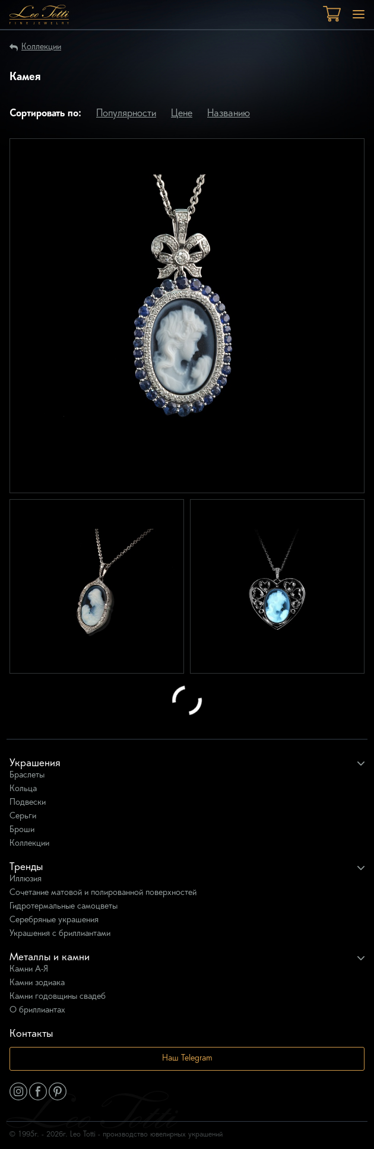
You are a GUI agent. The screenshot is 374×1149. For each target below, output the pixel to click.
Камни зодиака (37, 983)
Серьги (22, 816)
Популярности (126, 114)
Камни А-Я (28, 969)
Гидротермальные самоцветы (63, 906)
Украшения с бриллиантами (59, 933)
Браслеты (27, 775)
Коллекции (41, 47)
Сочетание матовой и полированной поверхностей (102, 892)
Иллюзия (25, 879)
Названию (228, 114)
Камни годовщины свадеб (57, 996)
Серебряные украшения (54, 920)
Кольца (23, 789)
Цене (181, 114)
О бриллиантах (37, 1010)
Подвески (27, 802)
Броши (21, 830)
